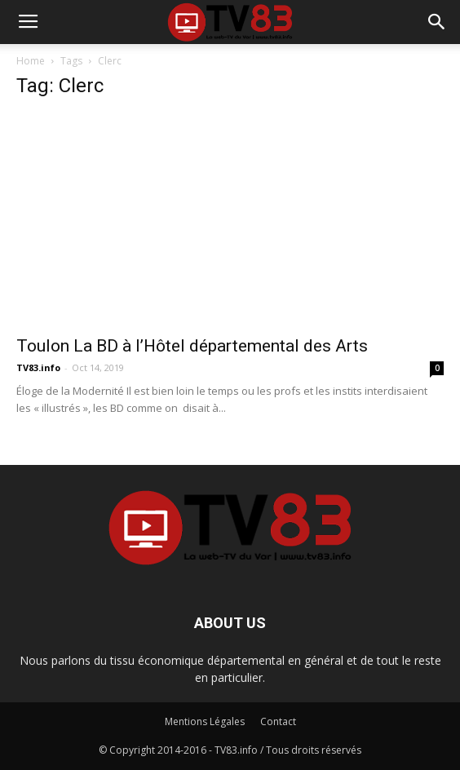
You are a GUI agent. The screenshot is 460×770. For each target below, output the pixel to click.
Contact (278, 721)
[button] (437, 22)
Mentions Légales (205, 721)
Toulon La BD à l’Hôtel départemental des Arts (192, 346)
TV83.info (38, 367)
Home (30, 61)
